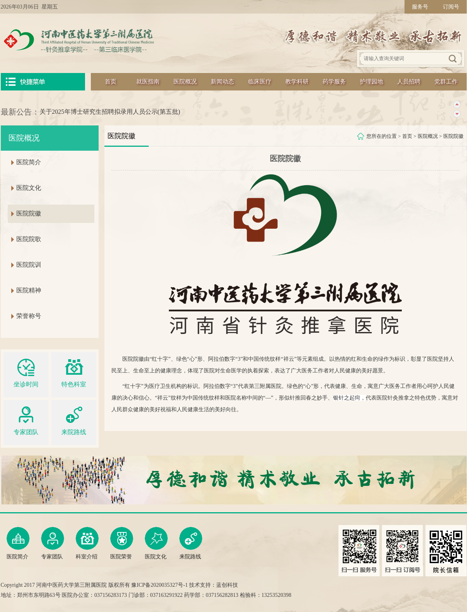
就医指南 (148, 81)
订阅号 (451, 7)
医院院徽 (453, 136)
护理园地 (371, 81)
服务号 (420, 7)
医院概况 (185, 81)
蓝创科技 (227, 585)
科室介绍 (87, 543)
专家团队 (26, 419)
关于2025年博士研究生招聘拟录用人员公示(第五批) (110, 111)
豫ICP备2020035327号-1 (159, 585)
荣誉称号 (28, 316)
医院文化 (28, 187)
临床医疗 (259, 81)
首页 (110, 81)
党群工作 (446, 81)
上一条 (457, 105)
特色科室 (73, 372)
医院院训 (28, 264)
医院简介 (28, 162)
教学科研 (297, 81)
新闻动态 (222, 81)
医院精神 (28, 290)
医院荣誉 (121, 543)
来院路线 (73, 419)
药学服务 (334, 81)
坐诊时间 (26, 372)
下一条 (457, 114)
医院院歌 (28, 239)
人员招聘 (408, 81)
